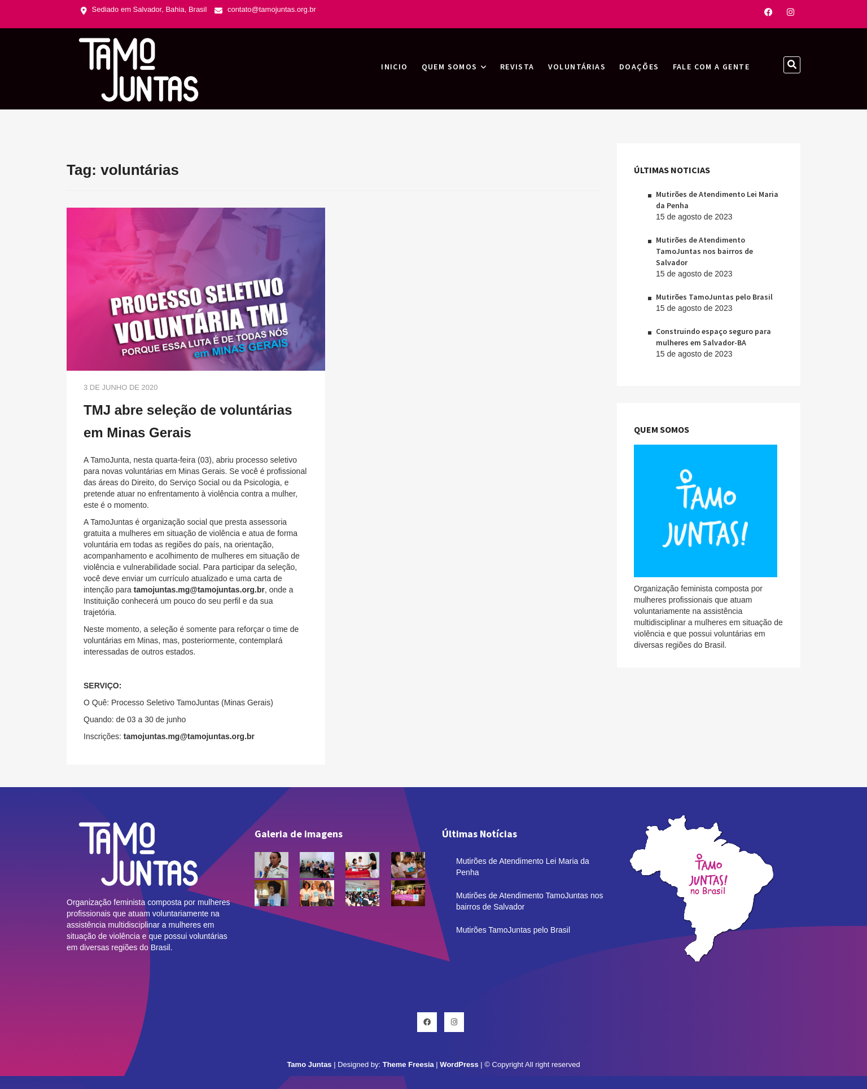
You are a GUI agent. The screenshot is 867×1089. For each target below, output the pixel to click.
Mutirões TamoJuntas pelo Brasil (714, 297)
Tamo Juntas (309, 1064)
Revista (517, 67)
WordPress (459, 1064)
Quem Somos (450, 67)
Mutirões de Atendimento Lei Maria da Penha (522, 867)
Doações (639, 67)
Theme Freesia (408, 1064)
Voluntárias (577, 67)
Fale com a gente (711, 67)
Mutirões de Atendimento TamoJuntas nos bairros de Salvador (704, 251)
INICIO (394, 67)
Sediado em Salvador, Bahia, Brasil (144, 9)
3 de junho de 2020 (121, 387)
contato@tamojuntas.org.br (265, 9)
